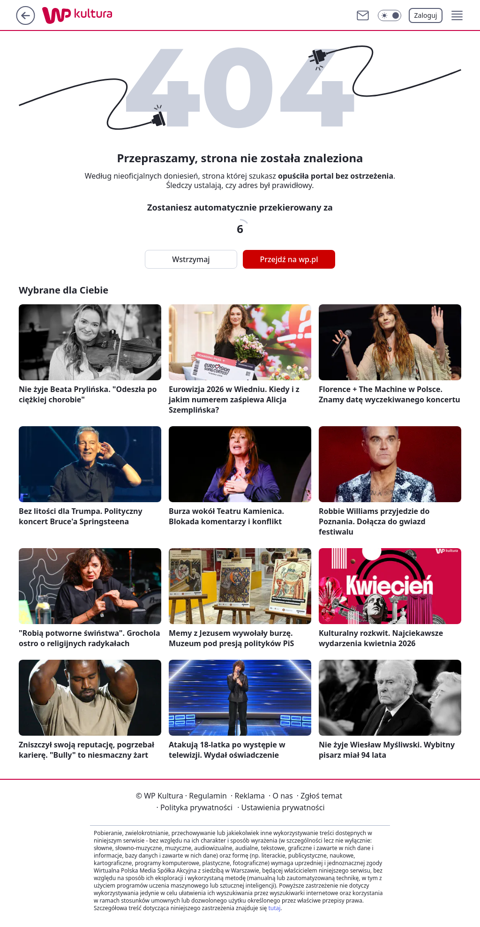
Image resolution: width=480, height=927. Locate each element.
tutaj (274, 908)
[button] (457, 15)
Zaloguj (425, 15)
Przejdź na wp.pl (289, 259)
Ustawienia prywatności (280, 807)
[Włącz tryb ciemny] (389, 15)
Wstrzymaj (191, 259)
